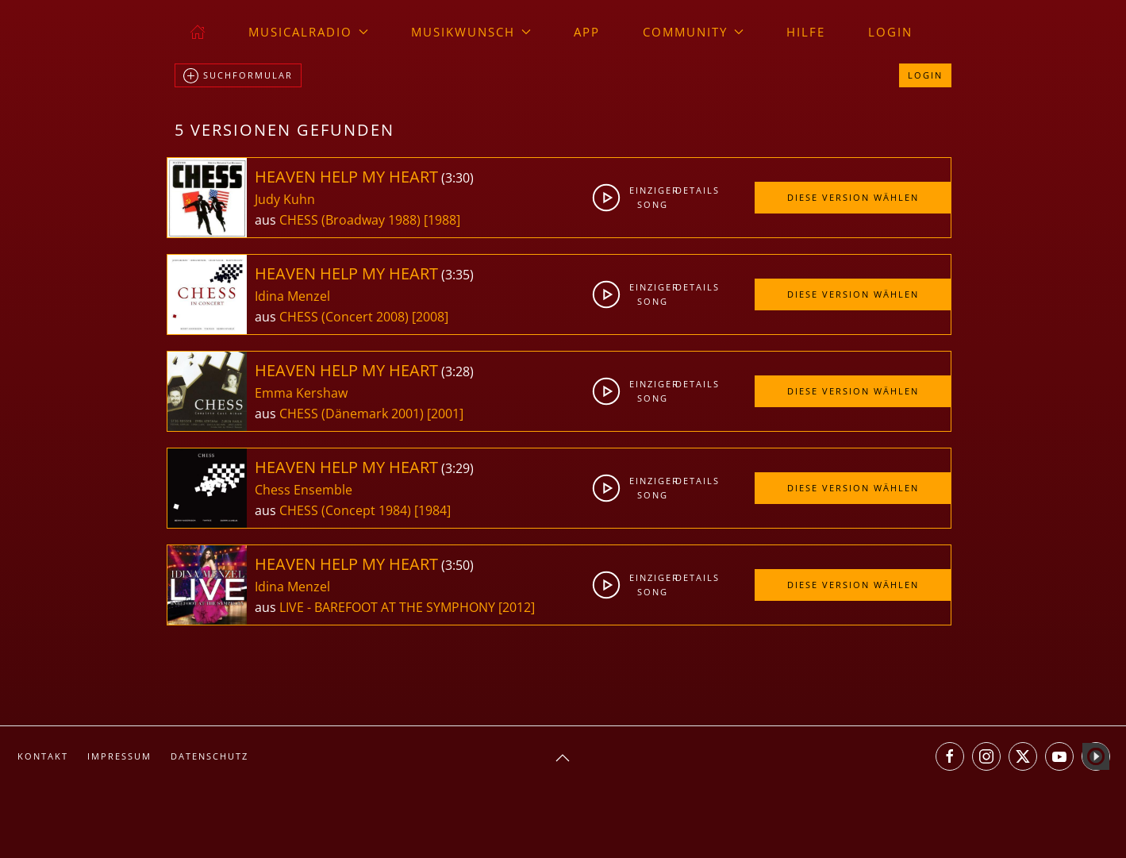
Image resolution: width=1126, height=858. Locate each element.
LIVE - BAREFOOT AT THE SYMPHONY (388, 607)
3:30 (457, 178)
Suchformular (238, 76)
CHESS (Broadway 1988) (350, 220)
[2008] (430, 316)
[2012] (516, 607)
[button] (562, 758)
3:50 (457, 565)
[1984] (432, 510)
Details (694, 190)
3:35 (457, 274)
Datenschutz (209, 756)
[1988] (442, 220)
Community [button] (693, 32)
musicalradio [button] (308, 32)
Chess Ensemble (303, 489)
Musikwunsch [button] (471, 32)
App (587, 32)
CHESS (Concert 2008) (344, 316)
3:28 (457, 371)
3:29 (457, 468)
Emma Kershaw (301, 393)
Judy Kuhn (285, 199)
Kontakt (42, 756)
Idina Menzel (292, 296)
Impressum (119, 756)
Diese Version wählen (853, 197)
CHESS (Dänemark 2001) (351, 413)
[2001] (445, 413)
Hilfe (805, 32)
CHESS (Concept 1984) (345, 510)
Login (890, 32)
